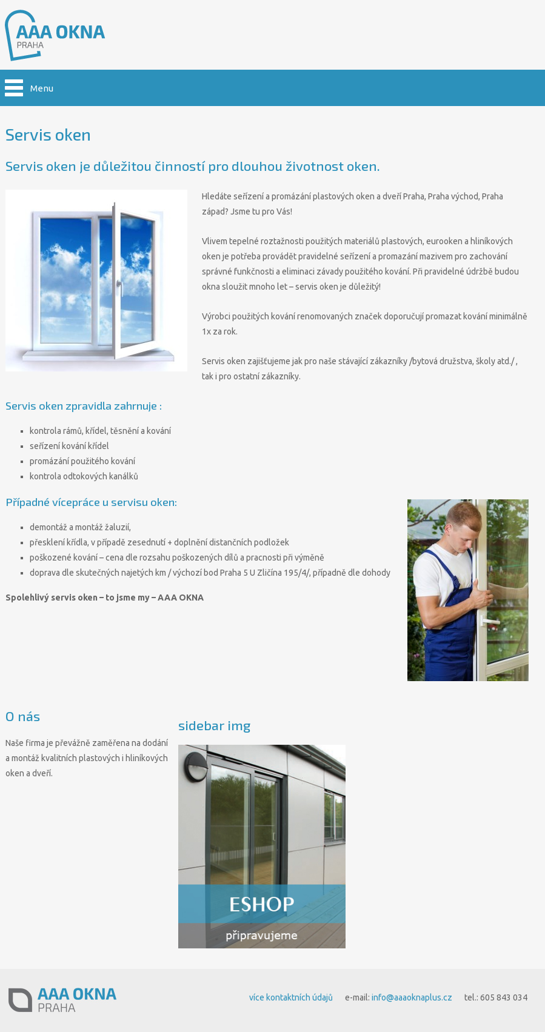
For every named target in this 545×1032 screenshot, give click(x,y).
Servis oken (48, 134)
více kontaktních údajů (291, 997)
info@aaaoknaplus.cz (412, 997)
